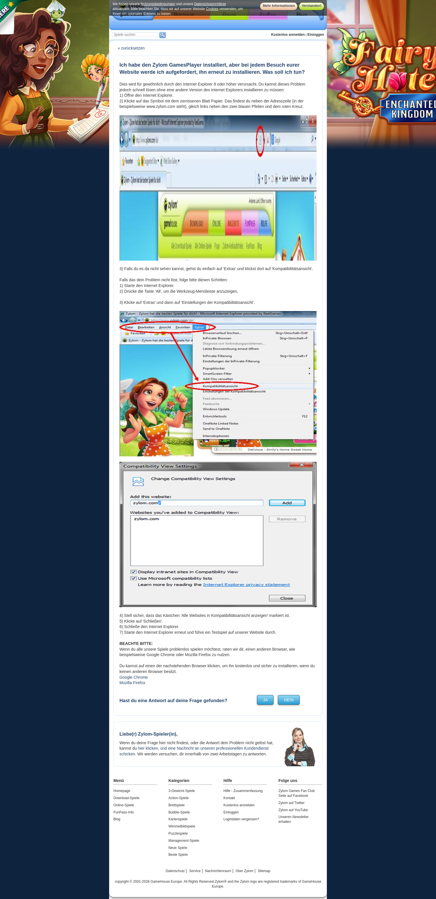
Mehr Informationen (279, 6)
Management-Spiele (183, 841)
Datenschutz (175, 871)
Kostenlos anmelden (288, 35)
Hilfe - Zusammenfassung (243, 791)
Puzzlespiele (178, 833)
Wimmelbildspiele (181, 826)
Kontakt (229, 798)
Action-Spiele (178, 798)
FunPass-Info (123, 812)
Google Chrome (133, 677)
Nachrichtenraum (218, 871)
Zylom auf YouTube (293, 810)
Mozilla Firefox (132, 682)
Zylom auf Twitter (291, 803)
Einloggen (315, 35)
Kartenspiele (178, 819)
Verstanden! (311, 6)
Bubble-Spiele (179, 812)
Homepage (121, 791)
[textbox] (135, 34)
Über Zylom (244, 871)
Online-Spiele (123, 805)
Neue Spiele (177, 848)
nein (288, 700)
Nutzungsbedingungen (158, 4)
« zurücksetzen (131, 48)
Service (195, 871)
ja (265, 700)
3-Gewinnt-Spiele (181, 791)
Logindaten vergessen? (241, 819)
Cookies (212, 9)
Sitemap (264, 871)
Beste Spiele (178, 855)
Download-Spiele (126, 798)
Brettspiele (176, 805)
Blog (116, 819)
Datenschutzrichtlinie (210, 4)
